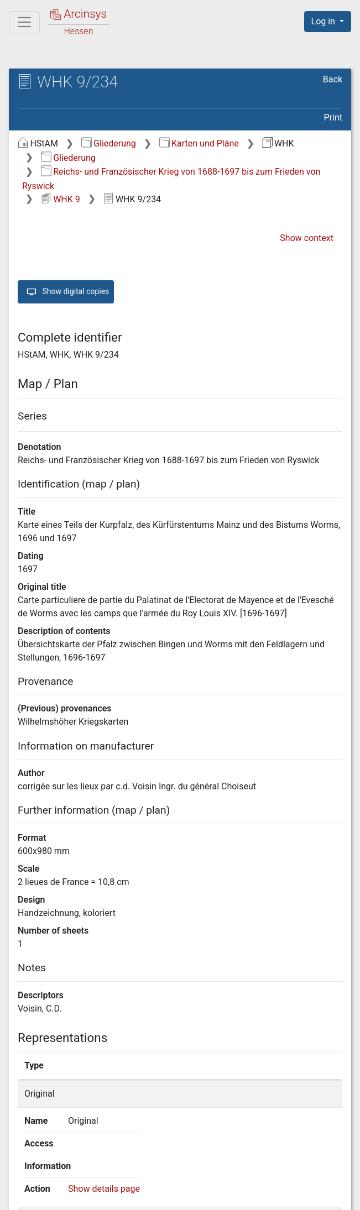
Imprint (332, 1195)
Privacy (196, 1195)
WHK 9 (60, 199)
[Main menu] (24, 22)
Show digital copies (66, 292)
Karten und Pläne (199, 143)
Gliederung (108, 143)
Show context (306, 238)
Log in (324, 21)
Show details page (300, 1093)
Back (332, 79)
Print (333, 117)
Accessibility (264, 1195)
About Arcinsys (122, 1195)
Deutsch (66, 1174)
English (25, 1174)
